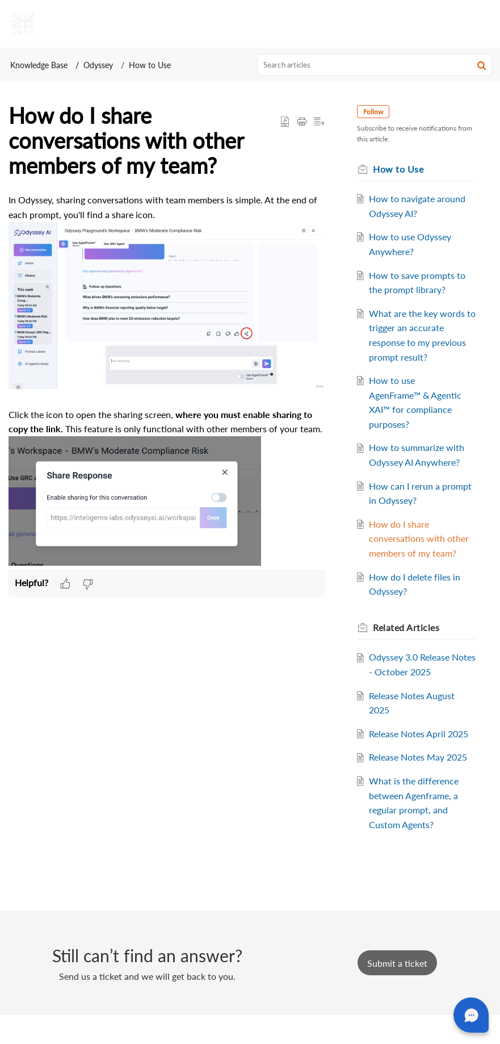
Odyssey (98, 65)
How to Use (150, 65)
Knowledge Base (39, 65)
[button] (481, 65)
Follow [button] (377, 111)
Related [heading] (410, 641)
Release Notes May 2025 (422, 786)
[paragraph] (167, 381)
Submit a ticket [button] (397, 992)
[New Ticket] (397, 992)
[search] (374, 65)
